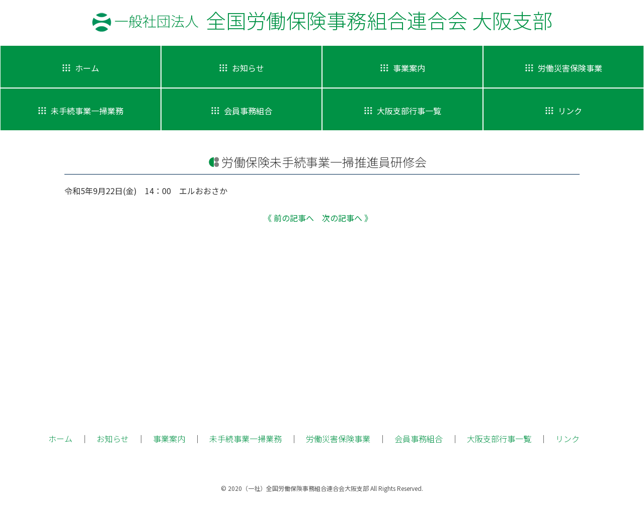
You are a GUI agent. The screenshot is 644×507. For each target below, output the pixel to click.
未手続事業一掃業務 (245, 439)
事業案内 (169, 439)
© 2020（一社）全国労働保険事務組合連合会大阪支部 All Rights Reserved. (322, 488)
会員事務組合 (418, 439)
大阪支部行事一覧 (499, 439)
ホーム (60, 439)
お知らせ (113, 439)
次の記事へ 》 (347, 218)
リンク (567, 439)
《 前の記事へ (289, 218)
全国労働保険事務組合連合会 (333, 20)
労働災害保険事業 (338, 439)
